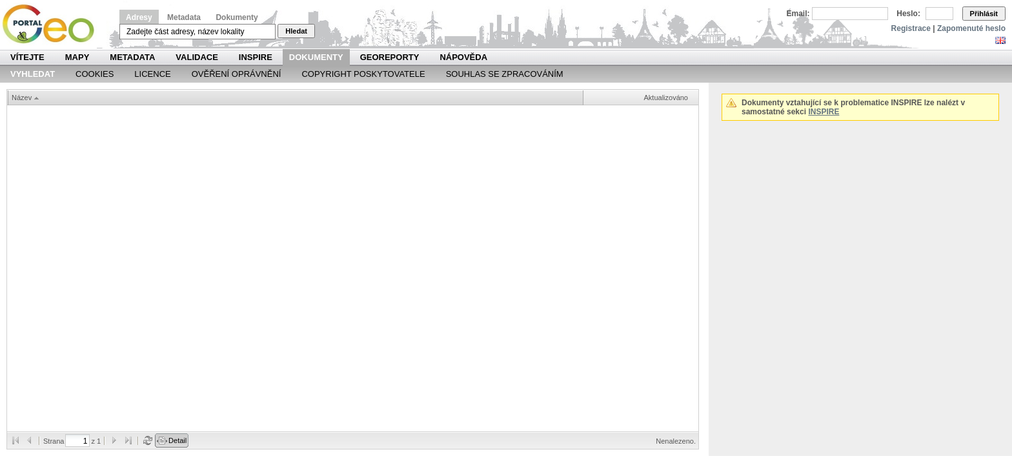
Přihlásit (984, 13)
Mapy (77, 57)
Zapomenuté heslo (971, 28)
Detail (177, 440)
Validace (197, 57)
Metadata (184, 17)
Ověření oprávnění (236, 74)
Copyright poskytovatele (363, 74)
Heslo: (908, 13)
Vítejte (27, 57)
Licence (152, 74)
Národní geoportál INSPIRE (53, 24)
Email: (798, 13)
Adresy (139, 17)
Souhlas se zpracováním (504, 74)
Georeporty (390, 57)
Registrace (911, 28)
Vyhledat (32, 74)
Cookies (95, 74)
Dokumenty (237, 17)
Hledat (296, 31)
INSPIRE (255, 57)
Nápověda (463, 57)
